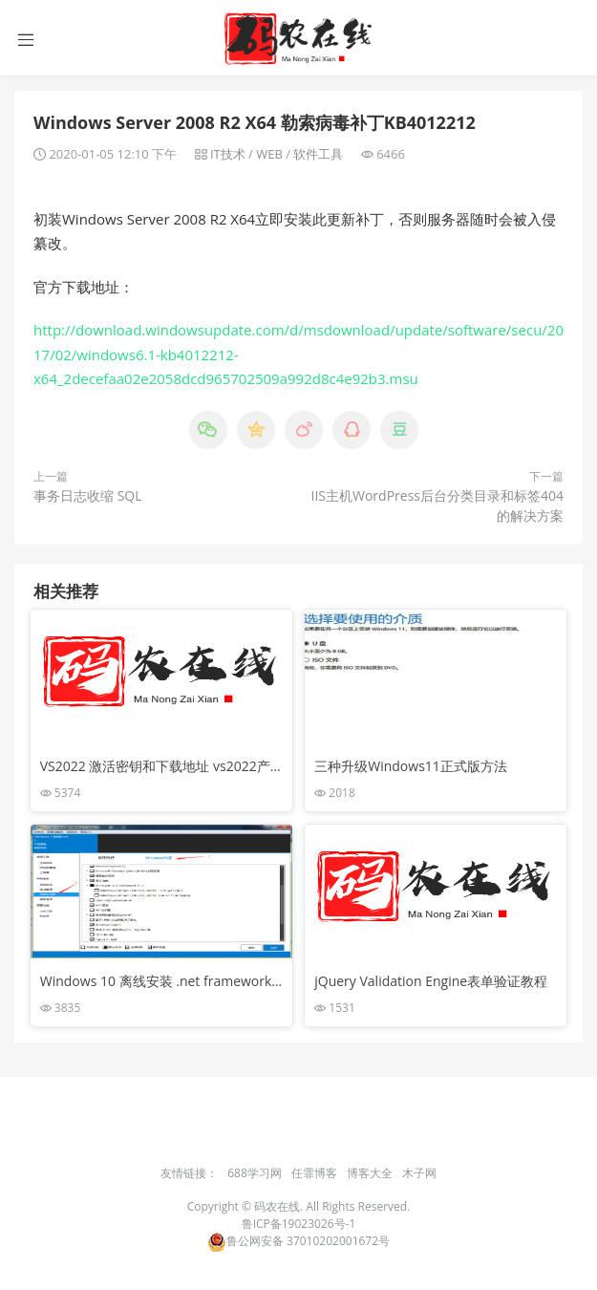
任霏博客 (314, 1173)
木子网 (419, 1173)
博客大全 (370, 1173)
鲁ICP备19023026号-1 (299, 1223)
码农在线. (280, 1206)
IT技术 (227, 153)
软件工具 (318, 153)
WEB (269, 153)
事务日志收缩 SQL (87, 495)
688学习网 (254, 1173)
